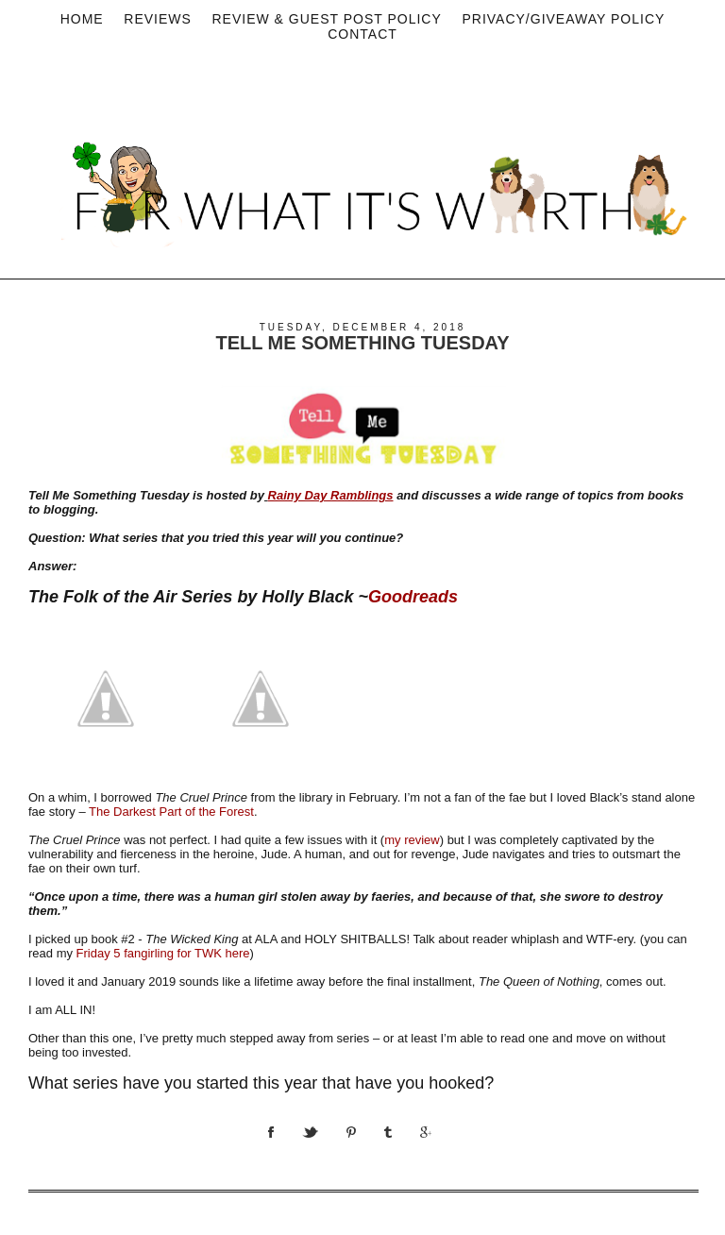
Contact (362, 34)
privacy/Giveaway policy (563, 18)
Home (82, 18)
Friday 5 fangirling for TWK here (163, 953)
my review (412, 840)
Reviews (158, 18)
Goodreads (413, 596)
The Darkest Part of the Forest (171, 811)
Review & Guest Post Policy (326, 18)
